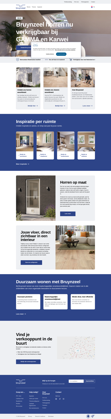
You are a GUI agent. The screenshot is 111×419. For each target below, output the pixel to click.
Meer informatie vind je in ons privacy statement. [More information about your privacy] (65, 49)
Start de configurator (31, 262)
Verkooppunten (85, 1)
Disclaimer (51, 416)
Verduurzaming (68, 1)
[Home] (20, 7)
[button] (55, 33)
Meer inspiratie (22, 164)
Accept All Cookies (61, 54)
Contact (93, 1)
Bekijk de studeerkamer (64, 155)
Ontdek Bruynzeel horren (28, 47)
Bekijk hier (33, 106)
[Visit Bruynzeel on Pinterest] (56, 399)
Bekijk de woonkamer (23, 155)
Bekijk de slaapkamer (43, 155)
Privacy (30, 416)
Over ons (76, 1)
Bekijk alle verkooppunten (28, 361)
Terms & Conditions (40, 416)
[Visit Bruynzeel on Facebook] (60, 399)
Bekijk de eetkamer (83, 155)
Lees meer (87, 106)
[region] (56, 50)
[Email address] (76, 381)
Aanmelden (90, 381)
